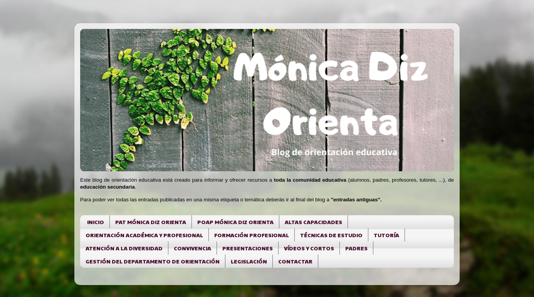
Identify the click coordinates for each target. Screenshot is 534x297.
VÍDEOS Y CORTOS (309, 248)
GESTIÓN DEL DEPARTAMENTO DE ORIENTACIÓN (153, 261)
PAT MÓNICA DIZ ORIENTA (150, 222)
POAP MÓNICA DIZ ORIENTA (235, 222)
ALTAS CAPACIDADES (313, 222)
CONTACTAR (295, 261)
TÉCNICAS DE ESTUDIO (331, 235)
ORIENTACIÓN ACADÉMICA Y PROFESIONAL (144, 235)
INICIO (95, 222)
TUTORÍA (386, 235)
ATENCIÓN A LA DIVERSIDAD (124, 248)
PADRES (356, 248)
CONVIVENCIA (192, 248)
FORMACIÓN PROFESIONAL (251, 235)
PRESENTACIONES (247, 248)
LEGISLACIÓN (249, 261)
